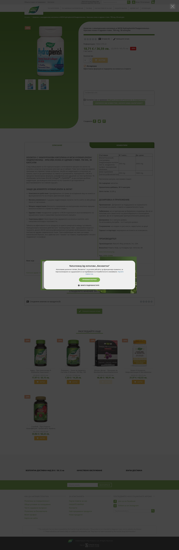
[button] (89, 285)
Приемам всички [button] (89, 280)
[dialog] (89, 275)
